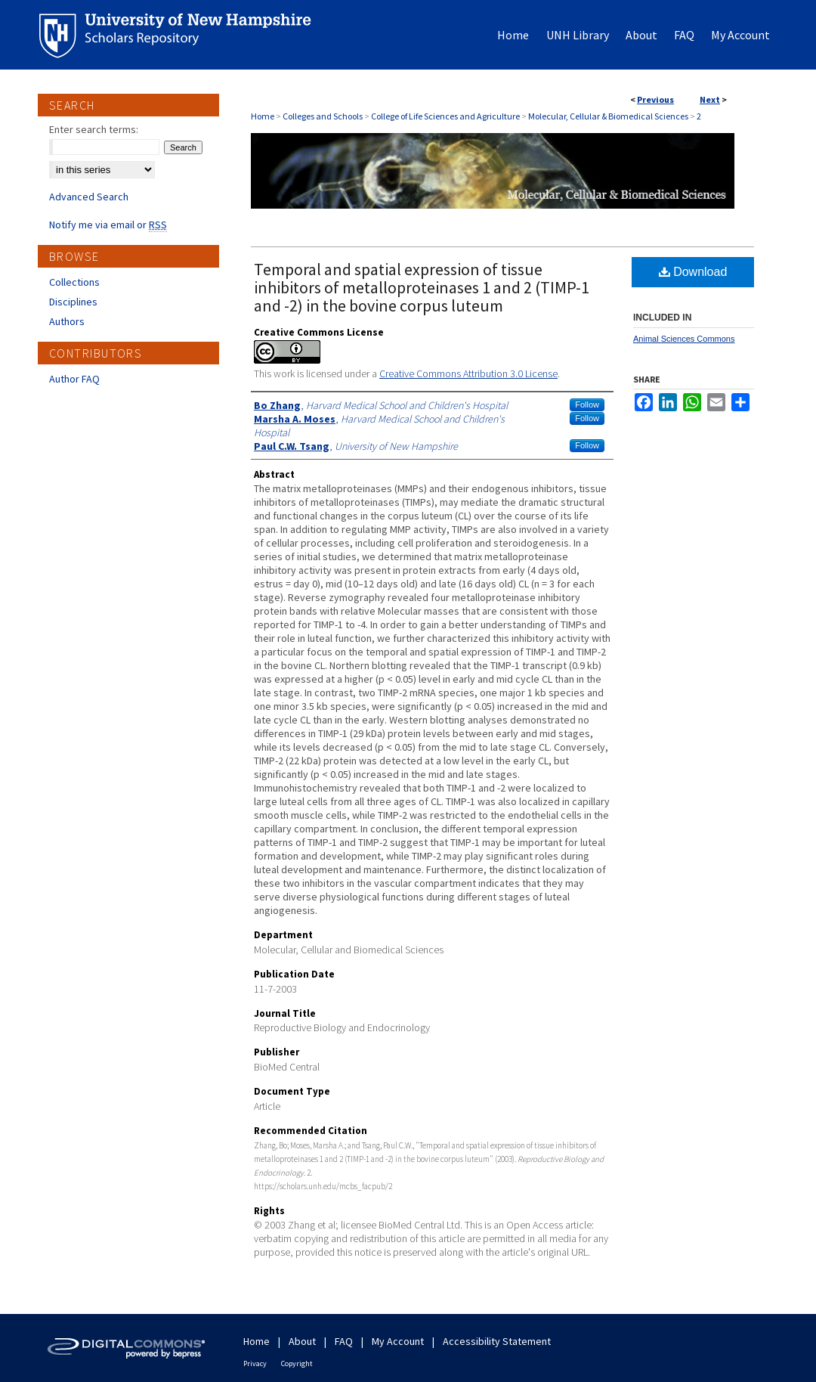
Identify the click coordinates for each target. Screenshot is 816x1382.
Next (710, 99)
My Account (398, 1341)
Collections (74, 282)
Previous (655, 99)
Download (693, 271)
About (302, 1341)
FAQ (344, 1341)
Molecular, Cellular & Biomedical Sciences (608, 116)
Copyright (297, 1363)
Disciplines (73, 301)
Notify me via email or (108, 224)
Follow (587, 404)
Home (262, 116)
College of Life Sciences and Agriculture (445, 116)
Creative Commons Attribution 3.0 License (468, 373)
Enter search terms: (93, 129)
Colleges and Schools (323, 116)
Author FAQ (74, 379)
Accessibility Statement (497, 1341)
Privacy (255, 1363)
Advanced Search (88, 196)
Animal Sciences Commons (684, 338)
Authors (67, 321)
